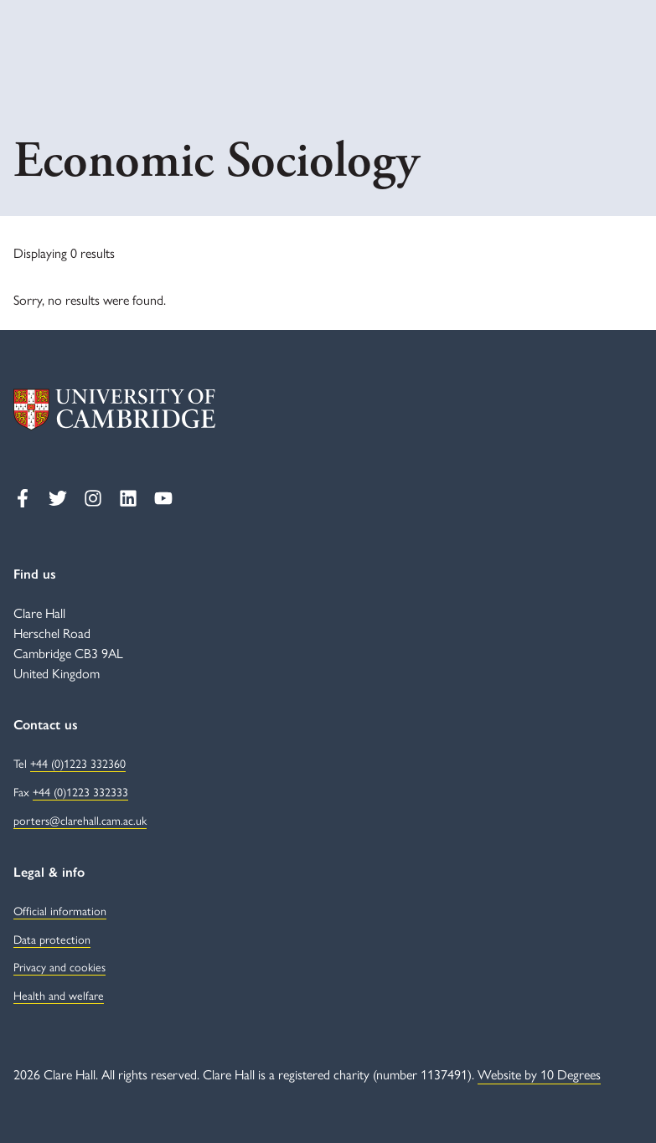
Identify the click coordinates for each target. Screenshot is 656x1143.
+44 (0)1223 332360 (78, 762)
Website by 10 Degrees (539, 1074)
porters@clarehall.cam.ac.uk (80, 819)
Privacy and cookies (59, 966)
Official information (59, 910)
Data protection (51, 938)
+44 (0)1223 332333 (80, 791)
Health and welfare (58, 994)
